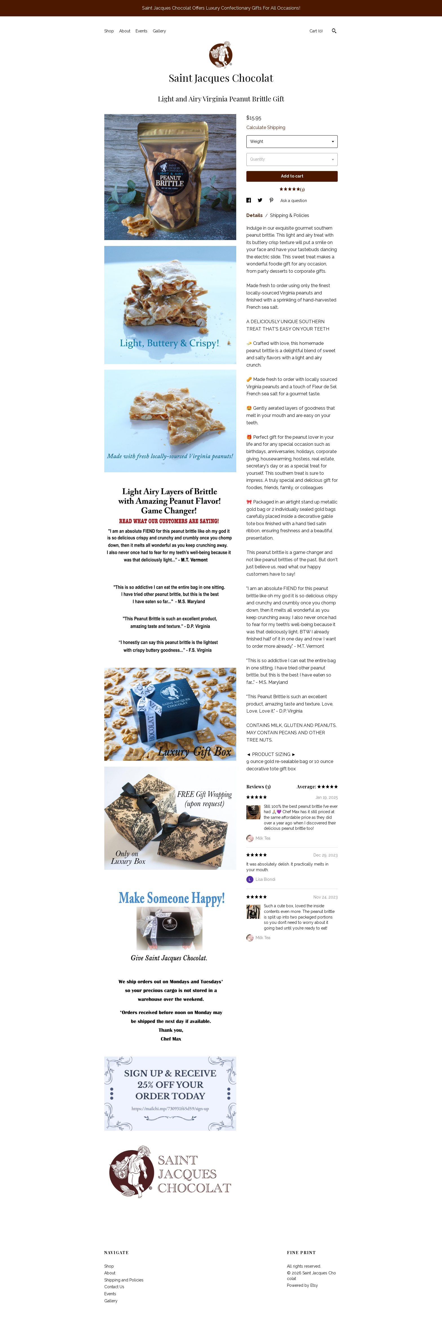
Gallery (159, 31)
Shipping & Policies (289, 215)
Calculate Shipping (265, 127)
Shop (109, 31)
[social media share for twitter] (261, 200)
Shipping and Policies (123, 1280)
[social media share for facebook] (249, 200)
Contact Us (114, 1287)
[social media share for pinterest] (272, 200)
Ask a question (293, 200)
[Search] (334, 31)
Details (255, 215)
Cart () (316, 31)
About (124, 31)
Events (141, 31)
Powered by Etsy (302, 1285)
